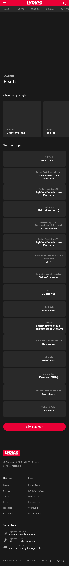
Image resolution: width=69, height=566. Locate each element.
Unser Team (34, 485)
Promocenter (35, 513)
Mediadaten (34, 502)
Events (6, 502)
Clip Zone (8, 513)
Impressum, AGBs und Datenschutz (21, 560)
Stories (6, 491)
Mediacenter (34, 496)
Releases (7, 507)
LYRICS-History (36, 491)
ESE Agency (58, 560)
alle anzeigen (34, 427)
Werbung (33, 507)
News (6, 485)
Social (6, 496)
